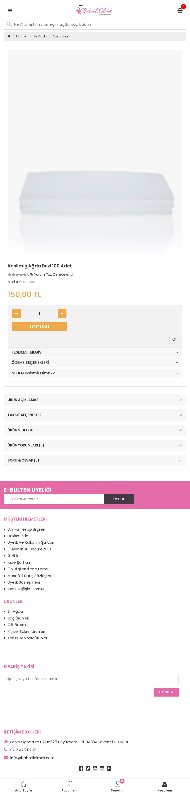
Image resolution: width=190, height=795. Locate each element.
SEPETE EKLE (39, 326)
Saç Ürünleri (18, 618)
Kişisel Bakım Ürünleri (26, 631)
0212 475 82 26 (23, 750)
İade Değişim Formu (26, 588)
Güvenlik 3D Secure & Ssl (30, 549)
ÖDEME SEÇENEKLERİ (30, 363)
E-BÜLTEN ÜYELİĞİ (28, 490)
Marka (13, 281)
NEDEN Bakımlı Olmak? (33, 373)
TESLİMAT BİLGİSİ (27, 352)
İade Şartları (19, 562)
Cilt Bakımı (17, 624)
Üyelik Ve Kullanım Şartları (31, 542)
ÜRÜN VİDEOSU (95, 430)
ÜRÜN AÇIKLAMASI (95, 400)
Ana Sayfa (23, 786)
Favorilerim (70, 786)
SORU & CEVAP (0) (95, 460)
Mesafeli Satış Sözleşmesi (31, 575)
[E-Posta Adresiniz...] (54, 499)
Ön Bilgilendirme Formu (29, 569)
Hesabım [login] (164, 786)
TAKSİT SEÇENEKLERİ (95, 415)
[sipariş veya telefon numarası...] (91, 679)
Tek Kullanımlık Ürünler (27, 638)
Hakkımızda (18, 535)
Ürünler (22, 36)
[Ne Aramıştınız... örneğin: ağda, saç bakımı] (95, 24)
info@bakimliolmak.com (32, 757)
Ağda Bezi (61, 36)
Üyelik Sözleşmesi (24, 582)
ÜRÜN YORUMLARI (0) (95, 445)
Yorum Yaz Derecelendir (54, 274)
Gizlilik (13, 555)
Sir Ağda (40, 36)
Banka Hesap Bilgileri (26, 529)
